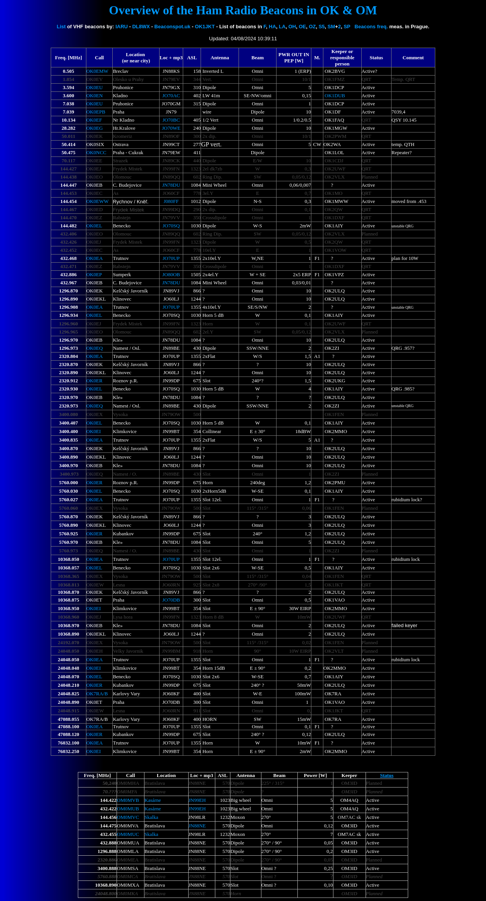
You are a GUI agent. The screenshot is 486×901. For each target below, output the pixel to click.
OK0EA (94, 258)
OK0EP (94, 274)
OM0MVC (128, 817)
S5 (322, 26)
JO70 (171, 128)
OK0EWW (97, 201)
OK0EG (94, 128)
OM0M (128, 834)
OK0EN (94, 95)
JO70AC (171, 95)
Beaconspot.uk (173, 26)
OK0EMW (97, 71)
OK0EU (94, 87)
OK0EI (93, 431)
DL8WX (141, 26)
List (61, 26)
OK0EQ (94, 348)
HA (272, 26)
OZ (312, 26)
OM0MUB (128, 809)
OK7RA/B (97, 693)
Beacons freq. (371, 26)
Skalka (151, 817)
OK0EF (94, 120)
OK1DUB (335, 95)
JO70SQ (171, 226)
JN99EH (197, 800)
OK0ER (94, 380)
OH (292, 26)
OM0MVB (128, 800)
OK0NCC (96, 152)
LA (282, 26)
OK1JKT (205, 26)
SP (346, 26)
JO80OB (171, 274)
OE (302, 26)
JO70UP (171, 258)
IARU (121, 26)
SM (331, 26)
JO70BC (171, 120)
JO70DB (171, 600)
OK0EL (94, 226)
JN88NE (197, 826)
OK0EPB (95, 112)
